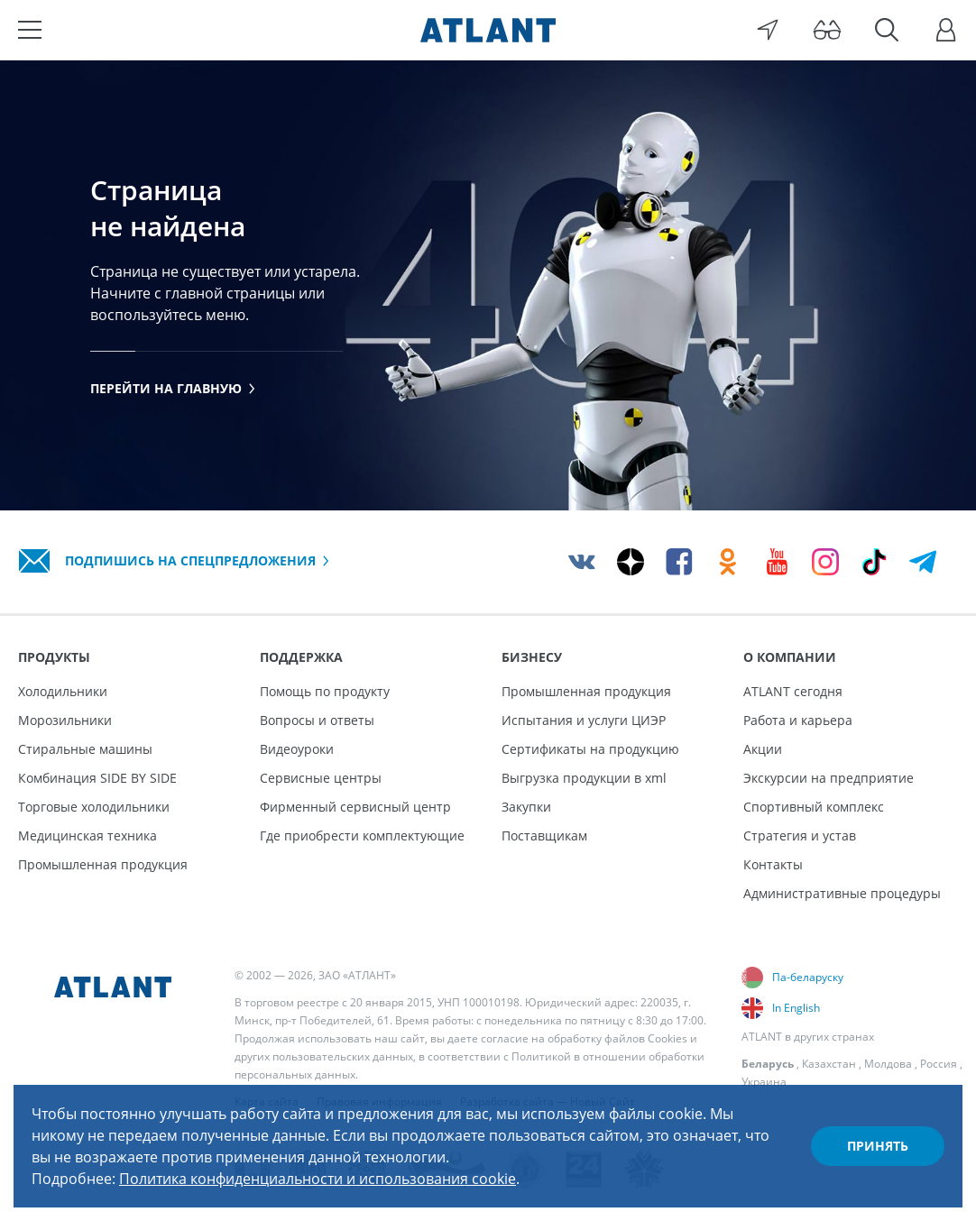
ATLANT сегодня (792, 691)
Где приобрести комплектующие (362, 835)
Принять (877, 1145)
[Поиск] (886, 30)
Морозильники (65, 720)
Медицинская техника (87, 835)
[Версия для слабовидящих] (827, 30)
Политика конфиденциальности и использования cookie (317, 1179)
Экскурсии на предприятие (828, 777)
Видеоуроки (297, 748)
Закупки (526, 806)
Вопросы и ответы (317, 720)
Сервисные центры (321, 777)
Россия (938, 1063)
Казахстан (829, 1063)
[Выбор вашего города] (767, 30)
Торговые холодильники (94, 806)
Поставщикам (544, 835)
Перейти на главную (172, 388)
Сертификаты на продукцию (590, 748)
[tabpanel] (488, 285)
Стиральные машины (85, 748)
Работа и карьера (797, 720)
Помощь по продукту (325, 691)
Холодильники (62, 691)
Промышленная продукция (103, 864)
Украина (764, 1081)
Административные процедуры (842, 893)
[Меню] (30, 30)
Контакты (773, 864)
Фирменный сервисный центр (355, 806)
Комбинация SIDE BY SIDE (97, 777)
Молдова (888, 1063)
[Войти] (946, 30)
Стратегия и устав (799, 835)
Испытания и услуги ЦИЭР (584, 720)
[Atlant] (488, 30)
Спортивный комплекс (813, 806)
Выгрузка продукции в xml (584, 777)
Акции (762, 748)
